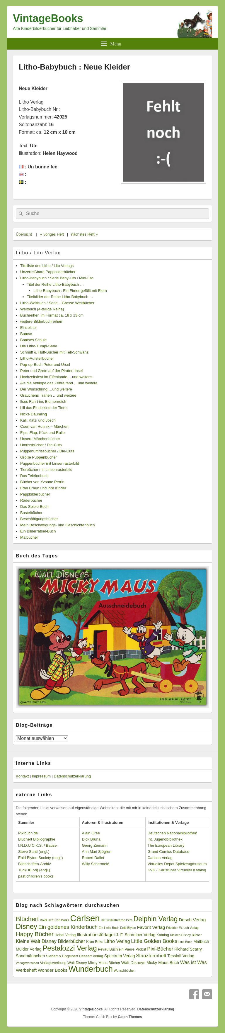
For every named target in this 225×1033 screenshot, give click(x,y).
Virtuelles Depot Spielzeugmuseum (177, 864)
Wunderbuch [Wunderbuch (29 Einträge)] (91, 969)
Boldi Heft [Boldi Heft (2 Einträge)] (46, 920)
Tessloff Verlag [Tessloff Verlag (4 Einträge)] (180, 955)
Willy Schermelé (95, 864)
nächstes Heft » (84, 234)
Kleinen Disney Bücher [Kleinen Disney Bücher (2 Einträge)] (186, 935)
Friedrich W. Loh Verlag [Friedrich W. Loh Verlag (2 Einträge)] (182, 927)
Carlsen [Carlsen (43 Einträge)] (85, 918)
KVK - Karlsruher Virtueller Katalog (177, 870)
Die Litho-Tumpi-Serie (38, 346)
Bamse (26, 334)
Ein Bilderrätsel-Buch (38, 531)
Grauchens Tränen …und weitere (48, 395)
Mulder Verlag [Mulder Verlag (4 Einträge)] (29, 949)
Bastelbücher (31, 512)
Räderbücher (31, 500)
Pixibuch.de (28, 833)
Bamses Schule (33, 340)
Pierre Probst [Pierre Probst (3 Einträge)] (135, 949)
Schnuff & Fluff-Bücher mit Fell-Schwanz (54, 352)
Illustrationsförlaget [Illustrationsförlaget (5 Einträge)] (96, 934)
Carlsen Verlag (160, 858)
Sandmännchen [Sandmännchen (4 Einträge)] (30, 955)
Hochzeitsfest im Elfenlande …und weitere (56, 377)
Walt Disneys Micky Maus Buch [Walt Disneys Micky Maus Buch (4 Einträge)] (150, 962)
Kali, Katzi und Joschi (38, 420)
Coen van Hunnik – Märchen (44, 426)
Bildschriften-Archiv (34, 864)
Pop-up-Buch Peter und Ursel (45, 364)
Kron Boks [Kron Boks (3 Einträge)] (94, 942)
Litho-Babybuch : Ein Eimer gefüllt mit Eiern (70, 290)
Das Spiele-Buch (34, 506)
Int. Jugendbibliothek (165, 839)
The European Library (166, 845)
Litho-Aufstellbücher (37, 358)
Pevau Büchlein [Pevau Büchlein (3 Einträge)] (110, 949)
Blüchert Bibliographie (36, 839)
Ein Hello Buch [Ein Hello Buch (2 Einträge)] (109, 927)
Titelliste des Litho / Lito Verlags (47, 265)
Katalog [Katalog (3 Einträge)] (162, 935)
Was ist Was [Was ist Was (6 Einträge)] (193, 962)
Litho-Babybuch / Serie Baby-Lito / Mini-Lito (56, 278)
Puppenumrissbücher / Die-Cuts (47, 451)
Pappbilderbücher (35, 494)
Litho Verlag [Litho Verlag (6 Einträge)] (117, 941)
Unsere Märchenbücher (40, 439)
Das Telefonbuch (34, 476)
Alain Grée (91, 833)
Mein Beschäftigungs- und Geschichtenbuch (57, 525)
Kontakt (22, 776)
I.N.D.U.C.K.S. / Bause (37, 845)
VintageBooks (48, 18)
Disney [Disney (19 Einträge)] (26, 926)
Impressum (41, 776)
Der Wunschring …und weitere (46, 389)
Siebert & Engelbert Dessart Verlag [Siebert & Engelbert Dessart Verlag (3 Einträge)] (74, 956)
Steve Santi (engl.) (34, 851)
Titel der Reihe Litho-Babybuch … (55, 284)
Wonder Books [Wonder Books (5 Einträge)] (52, 970)
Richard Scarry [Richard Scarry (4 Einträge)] (188, 949)
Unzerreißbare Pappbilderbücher (48, 272)
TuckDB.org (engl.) (34, 870)
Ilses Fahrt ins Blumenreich (43, 401)
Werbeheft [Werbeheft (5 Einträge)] (26, 970)
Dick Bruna (91, 839)
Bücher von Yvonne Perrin (42, 482)
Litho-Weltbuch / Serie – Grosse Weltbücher (57, 303)
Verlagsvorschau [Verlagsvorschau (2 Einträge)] (27, 963)
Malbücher (29, 537)
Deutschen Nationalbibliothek (172, 833)
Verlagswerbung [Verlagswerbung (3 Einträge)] (53, 963)
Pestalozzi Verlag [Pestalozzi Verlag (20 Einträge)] (69, 948)
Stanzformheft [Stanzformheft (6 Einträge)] (151, 955)
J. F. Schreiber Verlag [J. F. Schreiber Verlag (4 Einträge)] (136, 934)
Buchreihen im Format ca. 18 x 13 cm (51, 315)
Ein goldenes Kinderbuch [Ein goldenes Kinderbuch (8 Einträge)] (68, 927)
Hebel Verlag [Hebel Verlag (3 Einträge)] (65, 935)
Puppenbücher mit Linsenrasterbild (49, 463)
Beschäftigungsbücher (39, 519)
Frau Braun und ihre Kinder (43, 488)
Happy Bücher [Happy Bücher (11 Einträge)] (35, 934)
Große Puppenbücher (38, 457)
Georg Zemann (94, 845)
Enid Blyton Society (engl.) (40, 858)
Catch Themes (130, 1017)
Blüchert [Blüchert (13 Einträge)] (27, 919)
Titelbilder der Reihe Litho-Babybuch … (60, 297)
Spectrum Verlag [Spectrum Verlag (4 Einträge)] (119, 955)
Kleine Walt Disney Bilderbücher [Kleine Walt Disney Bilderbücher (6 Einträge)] (50, 941)
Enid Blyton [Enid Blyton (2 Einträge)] (128, 927)
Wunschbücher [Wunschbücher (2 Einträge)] (124, 970)
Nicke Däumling (33, 414)
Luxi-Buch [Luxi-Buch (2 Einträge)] (185, 942)
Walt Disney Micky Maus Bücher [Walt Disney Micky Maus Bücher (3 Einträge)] (93, 963)
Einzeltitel (28, 327)
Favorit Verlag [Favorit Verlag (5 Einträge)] (151, 927)
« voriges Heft (52, 234)
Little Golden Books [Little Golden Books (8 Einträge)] (154, 941)
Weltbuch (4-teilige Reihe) (42, 309)
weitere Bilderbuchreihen (41, 321)
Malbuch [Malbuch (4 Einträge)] (201, 941)
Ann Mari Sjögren (96, 851)
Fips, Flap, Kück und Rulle (42, 432)
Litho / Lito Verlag (38, 252)
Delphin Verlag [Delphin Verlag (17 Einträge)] (156, 919)
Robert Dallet (93, 858)
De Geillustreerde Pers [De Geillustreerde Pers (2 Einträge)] (116, 920)
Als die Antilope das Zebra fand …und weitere (59, 383)
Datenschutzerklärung (72, 776)
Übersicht (24, 234)
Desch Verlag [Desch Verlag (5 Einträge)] (192, 919)
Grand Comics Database (168, 851)
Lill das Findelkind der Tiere (43, 407)
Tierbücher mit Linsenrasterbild (46, 469)
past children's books (36, 876)
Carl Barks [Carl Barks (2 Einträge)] (61, 920)
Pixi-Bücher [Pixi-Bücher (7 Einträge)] (160, 949)
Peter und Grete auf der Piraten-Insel (51, 370)
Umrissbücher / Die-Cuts (41, 445)
